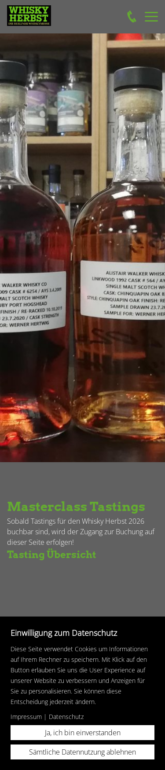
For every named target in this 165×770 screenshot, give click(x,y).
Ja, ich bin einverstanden (83, 732)
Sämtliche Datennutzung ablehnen (82, 752)
